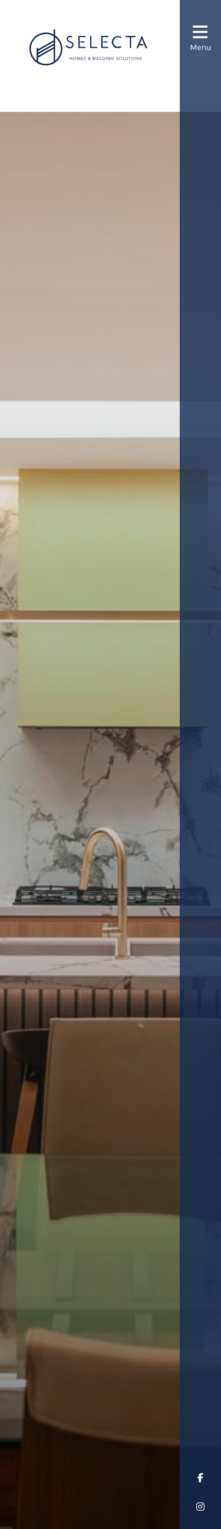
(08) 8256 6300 (96, 87)
